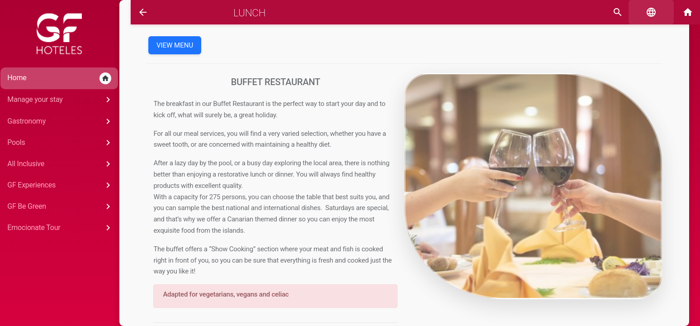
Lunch (239, 13)
